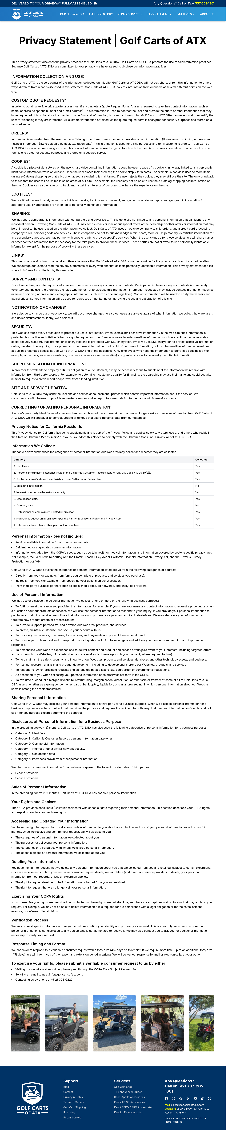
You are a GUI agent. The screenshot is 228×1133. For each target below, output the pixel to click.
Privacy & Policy (73, 1097)
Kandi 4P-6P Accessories (129, 1102)
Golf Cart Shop (123, 1086)
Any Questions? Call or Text (184, 3)
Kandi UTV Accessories (128, 1112)
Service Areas (160, 14)
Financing (69, 1112)
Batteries (186, 14)
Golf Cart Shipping (74, 1107)
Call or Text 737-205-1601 (185, 1089)
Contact (68, 1092)
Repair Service (130, 14)
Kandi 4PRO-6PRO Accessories (133, 1107)
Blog (66, 1086)
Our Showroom (72, 14)
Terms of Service (73, 1102)
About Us (207, 14)
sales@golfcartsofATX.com (184, 1104)
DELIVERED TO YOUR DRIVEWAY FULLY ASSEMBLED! (54, 3)
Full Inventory (101, 14)
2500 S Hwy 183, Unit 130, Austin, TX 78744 (187, 1110)
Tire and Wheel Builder (128, 1092)
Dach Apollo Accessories (129, 1097)
